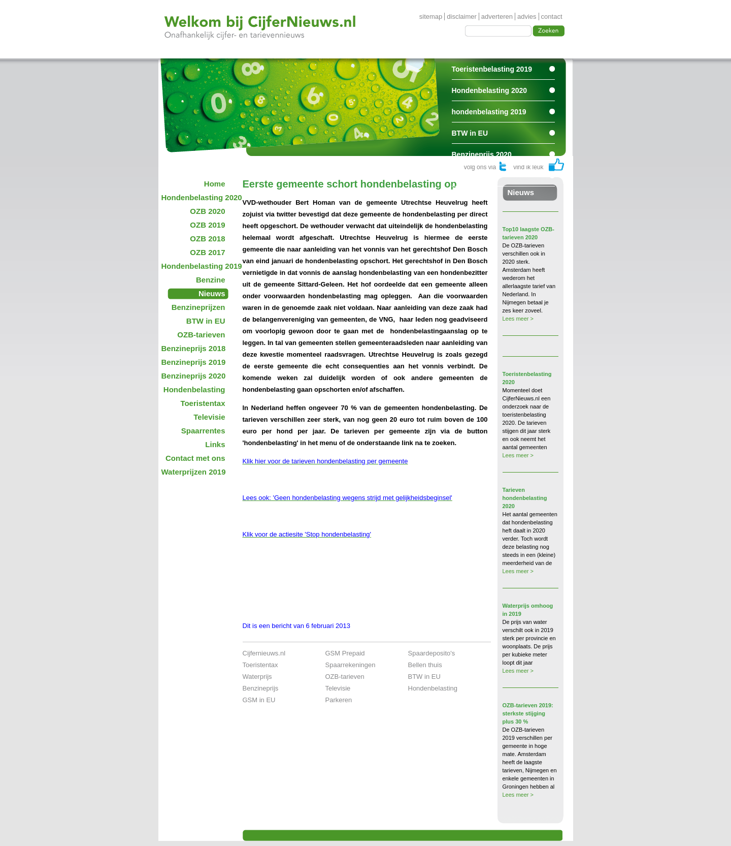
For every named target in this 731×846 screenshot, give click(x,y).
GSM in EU (259, 700)
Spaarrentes (472, 176)
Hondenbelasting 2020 (489, 90)
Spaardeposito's (431, 653)
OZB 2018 (207, 238)
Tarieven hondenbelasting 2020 (525, 498)
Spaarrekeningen (350, 665)
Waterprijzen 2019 (193, 471)
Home (214, 183)
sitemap (431, 16)
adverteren (497, 16)
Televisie (209, 417)
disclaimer (462, 16)
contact (551, 16)
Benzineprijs (261, 688)
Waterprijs (257, 676)
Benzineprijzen (198, 307)
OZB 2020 (207, 211)
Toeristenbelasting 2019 (492, 69)
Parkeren (338, 700)
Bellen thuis (425, 665)
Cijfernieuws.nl (264, 653)
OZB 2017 (207, 252)
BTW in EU (470, 133)
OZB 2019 (207, 225)
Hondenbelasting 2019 (196, 266)
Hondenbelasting (194, 389)
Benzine (210, 279)
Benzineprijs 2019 (193, 362)
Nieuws (211, 293)
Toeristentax (202, 403)
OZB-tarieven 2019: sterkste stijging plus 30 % (528, 713)
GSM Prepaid (345, 653)
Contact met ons (195, 458)
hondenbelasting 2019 (489, 112)
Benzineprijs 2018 (193, 348)
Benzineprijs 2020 (482, 154)
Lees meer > (518, 319)
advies (527, 16)
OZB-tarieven (201, 334)
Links (215, 444)
